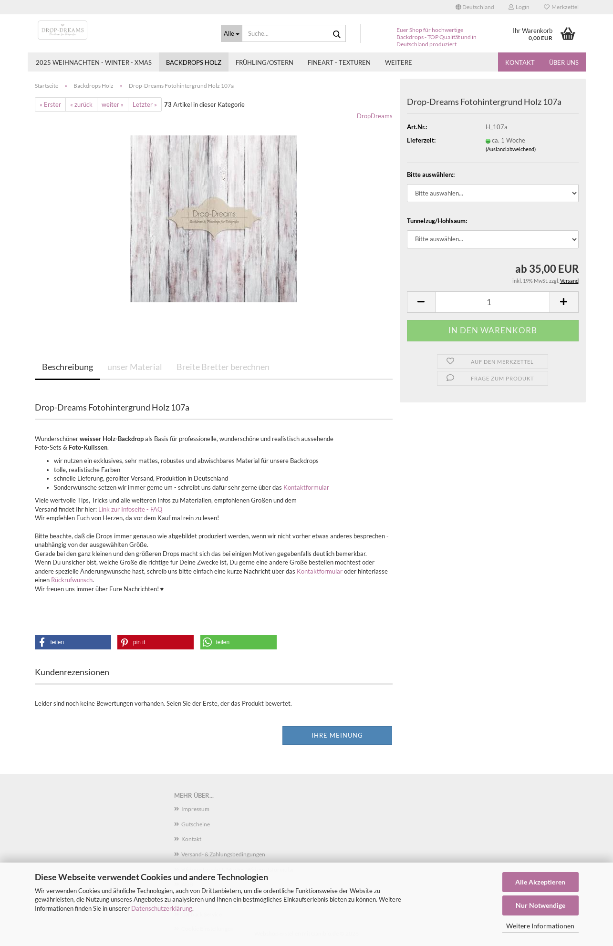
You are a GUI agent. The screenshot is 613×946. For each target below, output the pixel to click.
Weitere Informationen (540, 926)
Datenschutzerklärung (161, 908)
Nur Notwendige (540, 905)
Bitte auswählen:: (431, 174)
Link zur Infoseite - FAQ (130, 509)
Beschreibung (67, 366)
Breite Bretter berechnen (223, 366)
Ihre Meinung (337, 735)
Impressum (195, 808)
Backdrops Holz (193, 62)
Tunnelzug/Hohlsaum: (437, 221)
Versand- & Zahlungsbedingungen (223, 854)
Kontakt (520, 62)
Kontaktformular (306, 487)
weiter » (113, 104)
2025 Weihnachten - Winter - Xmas (94, 62)
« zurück (81, 104)
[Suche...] (232, 33)
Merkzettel (561, 6)
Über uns (564, 62)
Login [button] (519, 6)
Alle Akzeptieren (540, 882)
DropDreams (375, 116)
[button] (474, 7)
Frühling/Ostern (264, 62)
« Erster (50, 104)
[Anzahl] (493, 302)
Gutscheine (195, 824)
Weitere (398, 62)
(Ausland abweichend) (511, 149)
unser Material (134, 366)
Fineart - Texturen (339, 62)
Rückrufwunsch (72, 580)
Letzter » (145, 104)
